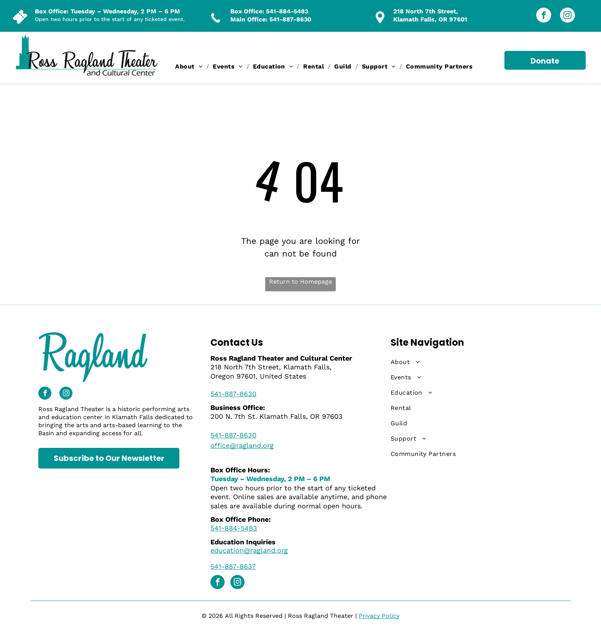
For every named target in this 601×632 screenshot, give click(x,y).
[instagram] (567, 16)
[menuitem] (190, 66)
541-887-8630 (290, 19)
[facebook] (543, 16)
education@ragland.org (249, 550)
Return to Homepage (300, 281)
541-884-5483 (287, 11)
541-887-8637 (233, 566)
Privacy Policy (379, 615)
